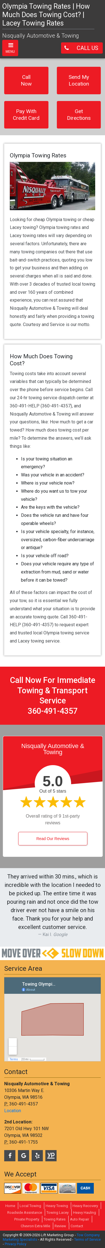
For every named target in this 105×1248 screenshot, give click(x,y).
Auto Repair (79, 1219)
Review (60, 1226)
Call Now (26, 80)
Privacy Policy (15, 1244)
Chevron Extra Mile (35, 1226)
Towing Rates (55, 1219)
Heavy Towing (57, 1206)
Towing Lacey (57, 1212)
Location (12, 1110)
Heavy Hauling (84, 1212)
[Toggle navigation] (10, 48)
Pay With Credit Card (26, 114)
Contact (77, 1226)
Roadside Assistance (24, 1212)
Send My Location (79, 80)
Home (10, 1206)
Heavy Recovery (85, 1206)
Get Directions (79, 114)
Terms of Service (87, 1239)
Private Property (26, 1219)
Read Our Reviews (52, 838)
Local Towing (30, 1206)
